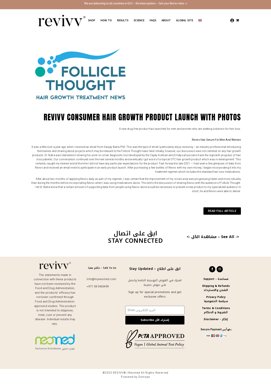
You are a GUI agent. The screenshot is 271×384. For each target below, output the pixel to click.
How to (106, 20)
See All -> (230, 236)
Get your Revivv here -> (173, 3)
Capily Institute (159, 155)
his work (92, 155)
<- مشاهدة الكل (202, 236)
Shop (91, 20)
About (166, 20)
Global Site (184, 20)
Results (122, 20)
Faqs (153, 20)
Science (139, 20)
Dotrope (144, 376)
